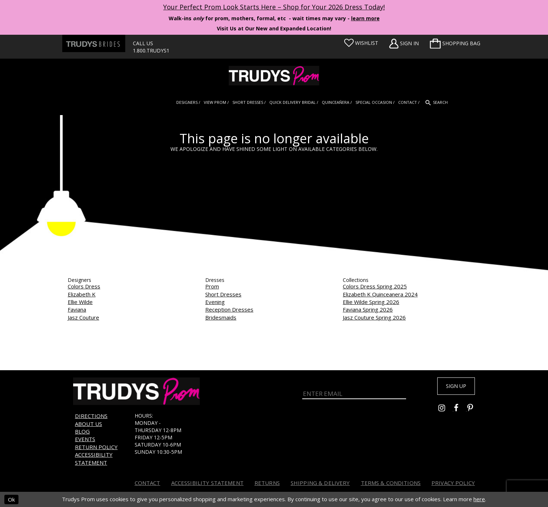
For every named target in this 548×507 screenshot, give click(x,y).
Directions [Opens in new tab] (91, 415)
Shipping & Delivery (320, 482)
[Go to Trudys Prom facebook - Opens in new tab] (460, 411)
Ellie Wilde (80, 301)
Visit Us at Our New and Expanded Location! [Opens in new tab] (274, 28)
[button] (455, 43)
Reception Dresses (229, 309)
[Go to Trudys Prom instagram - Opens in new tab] (446, 411)
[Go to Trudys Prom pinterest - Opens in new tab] (473, 411)
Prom (212, 286)
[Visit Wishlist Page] (361, 43)
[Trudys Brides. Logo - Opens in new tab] (93, 43)
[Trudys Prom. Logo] (274, 76)
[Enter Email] (354, 391)
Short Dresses (223, 294)
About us (88, 423)
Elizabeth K (82, 294)
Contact (147, 482)
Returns (267, 482)
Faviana (77, 309)
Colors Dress (84, 286)
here (479, 499)
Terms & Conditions (391, 482)
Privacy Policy (453, 482)
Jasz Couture (83, 317)
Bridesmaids (220, 317)
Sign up (452, 387)
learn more (365, 18)
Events (85, 439)
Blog (82, 431)
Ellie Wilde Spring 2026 (371, 301)
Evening (215, 301)
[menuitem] (455, 43)
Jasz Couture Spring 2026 (374, 317)
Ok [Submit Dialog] (11, 499)
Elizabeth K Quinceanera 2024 (380, 294)
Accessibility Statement (94, 458)
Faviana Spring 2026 (368, 309)
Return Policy (96, 447)
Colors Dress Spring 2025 (375, 286)
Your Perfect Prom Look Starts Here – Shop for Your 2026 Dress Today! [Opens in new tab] (274, 7)
